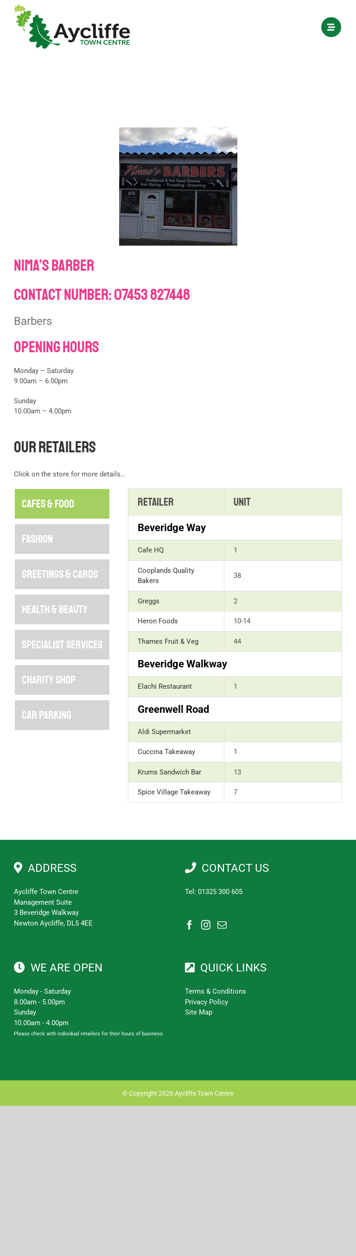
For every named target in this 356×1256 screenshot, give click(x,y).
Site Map (198, 1012)
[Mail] (222, 925)
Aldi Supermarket (164, 732)
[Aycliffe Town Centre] (72, 8)
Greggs (148, 601)
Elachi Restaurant (165, 686)
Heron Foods (158, 621)
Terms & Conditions (215, 991)
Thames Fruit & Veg (168, 641)
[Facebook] (189, 925)
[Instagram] (205, 925)
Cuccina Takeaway (166, 752)
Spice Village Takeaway (174, 792)
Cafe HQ (151, 550)
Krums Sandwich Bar (169, 772)
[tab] (62, 503)
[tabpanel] (235, 645)
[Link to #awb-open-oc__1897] (331, 27)
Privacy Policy (206, 1002)
